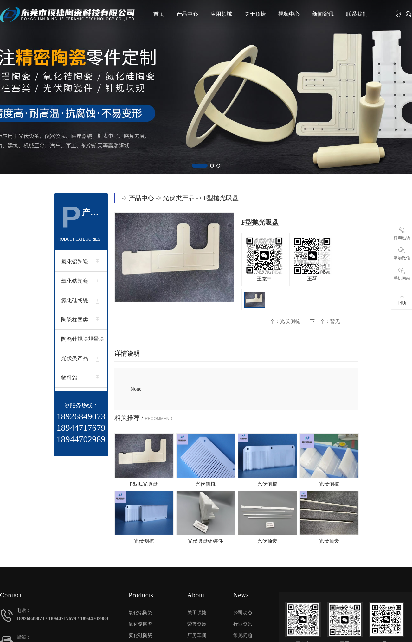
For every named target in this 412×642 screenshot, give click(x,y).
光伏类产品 (74, 358)
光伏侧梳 (280, 321)
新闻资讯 (323, 14)
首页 (158, 14)
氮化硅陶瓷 (74, 300)
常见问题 (242, 635)
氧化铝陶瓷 (74, 262)
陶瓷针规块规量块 (82, 339)
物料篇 (69, 378)
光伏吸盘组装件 (205, 541)
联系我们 (357, 14)
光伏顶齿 (267, 541)
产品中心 (187, 14)
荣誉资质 (196, 623)
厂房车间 (196, 635)
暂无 (325, 321)
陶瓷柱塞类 (74, 320)
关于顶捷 (255, 14)
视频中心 (289, 14)
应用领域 (221, 14)
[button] (200, 166)
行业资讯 (242, 623)
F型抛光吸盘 (144, 484)
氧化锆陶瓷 (74, 281)
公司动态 (242, 612)
